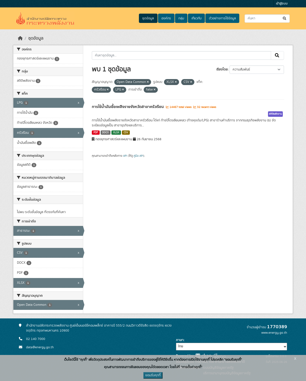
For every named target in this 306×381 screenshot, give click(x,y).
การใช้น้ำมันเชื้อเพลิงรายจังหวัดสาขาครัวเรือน (128, 107)
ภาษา (180, 340)
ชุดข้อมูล (148, 18)
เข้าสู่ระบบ (282, 3)
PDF (95, 132)
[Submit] (285, 18)
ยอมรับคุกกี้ (153, 375)
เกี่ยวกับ (196, 18)
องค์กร (166, 18)
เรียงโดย (222, 69)
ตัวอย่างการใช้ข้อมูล (222, 18)
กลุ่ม (181, 18)
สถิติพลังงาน (275, 114)
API (125, 156)
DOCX (105, 132)
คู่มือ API (138, 156)
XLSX (116, 132)
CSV (126, 132)
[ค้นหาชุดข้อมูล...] (267, 18)
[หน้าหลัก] (20, 38)
